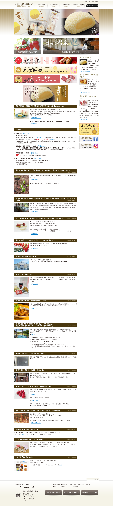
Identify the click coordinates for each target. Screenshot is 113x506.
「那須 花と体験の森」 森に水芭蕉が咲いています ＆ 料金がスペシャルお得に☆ (43, 170)
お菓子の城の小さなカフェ (24, 274)
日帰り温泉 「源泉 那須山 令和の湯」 (30, 370)
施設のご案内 (73, 484)
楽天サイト (24, 434)
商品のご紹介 (57, 484)
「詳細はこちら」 (34, 123)
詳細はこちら (40, 137)
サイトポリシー (57, 486)
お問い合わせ (95, 1)
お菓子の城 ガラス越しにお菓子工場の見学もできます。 (34, 386)
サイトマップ (87, 1)
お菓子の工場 (65, 484)
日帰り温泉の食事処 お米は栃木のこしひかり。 (32, 301)
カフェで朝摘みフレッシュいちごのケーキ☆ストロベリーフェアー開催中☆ (39, 218)
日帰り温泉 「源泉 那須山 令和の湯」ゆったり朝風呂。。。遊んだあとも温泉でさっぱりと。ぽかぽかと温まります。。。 (35, 325)
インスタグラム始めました (24, 457)
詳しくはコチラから (36, 423)
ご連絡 (18, 129)
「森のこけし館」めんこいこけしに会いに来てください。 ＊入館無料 (38, 411)
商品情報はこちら (36, 117)
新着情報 (88, 484)
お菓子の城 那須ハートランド (26, 257)
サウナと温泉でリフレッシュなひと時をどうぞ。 (30, 354)
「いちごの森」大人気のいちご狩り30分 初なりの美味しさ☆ (36, 240)
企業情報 (75, 486)
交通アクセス (81, 484)
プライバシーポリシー (67, 486)
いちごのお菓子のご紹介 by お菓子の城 (29, 439)
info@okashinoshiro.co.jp (30, 500)
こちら (60, 465)
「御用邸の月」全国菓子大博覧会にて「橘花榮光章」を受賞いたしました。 (40, 106)
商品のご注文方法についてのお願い (28, 429)
